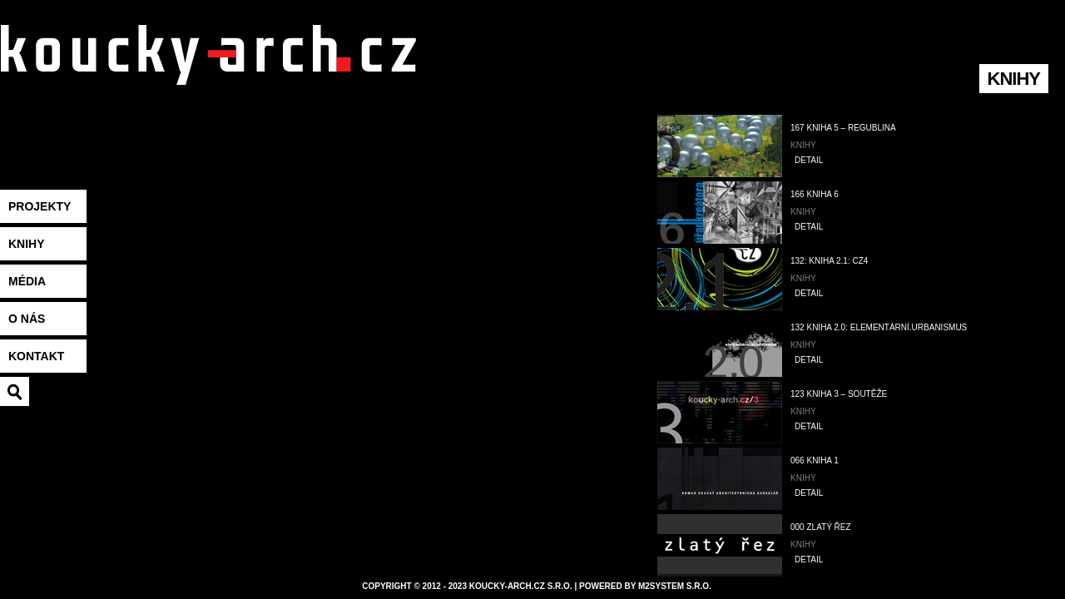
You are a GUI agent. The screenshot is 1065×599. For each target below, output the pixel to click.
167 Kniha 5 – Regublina (843, 127)
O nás (26, 318)
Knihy (26, 243)
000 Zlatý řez (820, 527)
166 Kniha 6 (814, 194)
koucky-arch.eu (208, 75)
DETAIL (809, 160)
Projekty (39, 206)
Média (27, 281)
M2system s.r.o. (674, 586)
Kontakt (36, 356)
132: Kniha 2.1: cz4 (829, 260)
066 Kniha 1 (814, 460)
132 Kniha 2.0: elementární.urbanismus (878, 327)
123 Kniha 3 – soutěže (838, 394)
